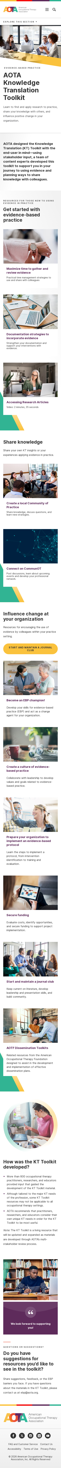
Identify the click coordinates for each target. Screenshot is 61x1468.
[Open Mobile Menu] (47, 9)
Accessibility (14, 1448)
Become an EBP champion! (26, 700)
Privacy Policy (48, 1448)
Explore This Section (18, 22)
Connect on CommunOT (24, 568)
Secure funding (18, 915)
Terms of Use (31, 1448)
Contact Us (46, 1444)
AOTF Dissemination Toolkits (27, 1048)
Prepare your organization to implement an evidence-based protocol (29, 841)
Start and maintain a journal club (30, 649)
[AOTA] (20, 9)
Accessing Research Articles (27, 402)
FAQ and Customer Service (23, 1444)
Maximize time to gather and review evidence (27, 270)
